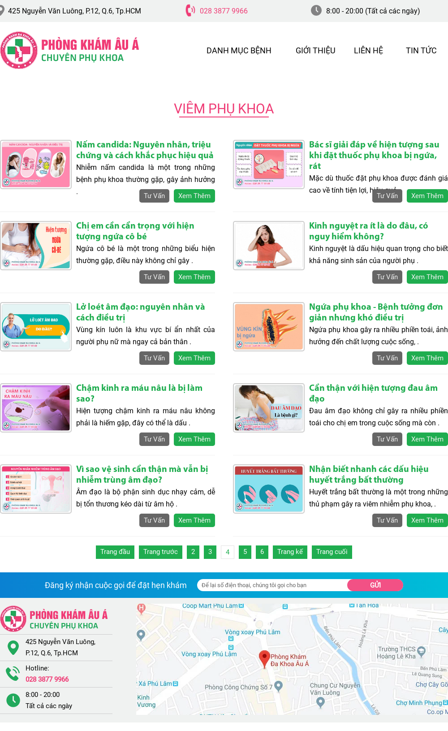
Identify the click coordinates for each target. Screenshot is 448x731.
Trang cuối (332, 552)
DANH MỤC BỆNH (239, 50)
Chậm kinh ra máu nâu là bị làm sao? (139, 394)
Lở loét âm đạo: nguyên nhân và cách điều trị (140, 313)
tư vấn (154, 196)
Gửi (375, 585)
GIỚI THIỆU (316, 50)
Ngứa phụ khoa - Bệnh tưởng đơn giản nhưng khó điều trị (376, 313)
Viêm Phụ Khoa (224, 109)
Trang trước (160, 552)
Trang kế (290, 552)
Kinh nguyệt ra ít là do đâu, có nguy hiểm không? (368, 232)
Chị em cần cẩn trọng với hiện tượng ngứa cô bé (135, 232)
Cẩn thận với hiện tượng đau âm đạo (373, 394)
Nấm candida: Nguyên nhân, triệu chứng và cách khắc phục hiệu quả (145, 150)
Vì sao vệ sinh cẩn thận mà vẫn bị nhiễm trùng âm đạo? (142, 475)
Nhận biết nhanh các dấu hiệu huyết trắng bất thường (369, 475)
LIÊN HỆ (368, 50)
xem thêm (194, 196)
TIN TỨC (421, 50)
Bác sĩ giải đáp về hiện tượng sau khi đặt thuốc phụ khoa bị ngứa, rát (374, 156)
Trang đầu (115, 552)
